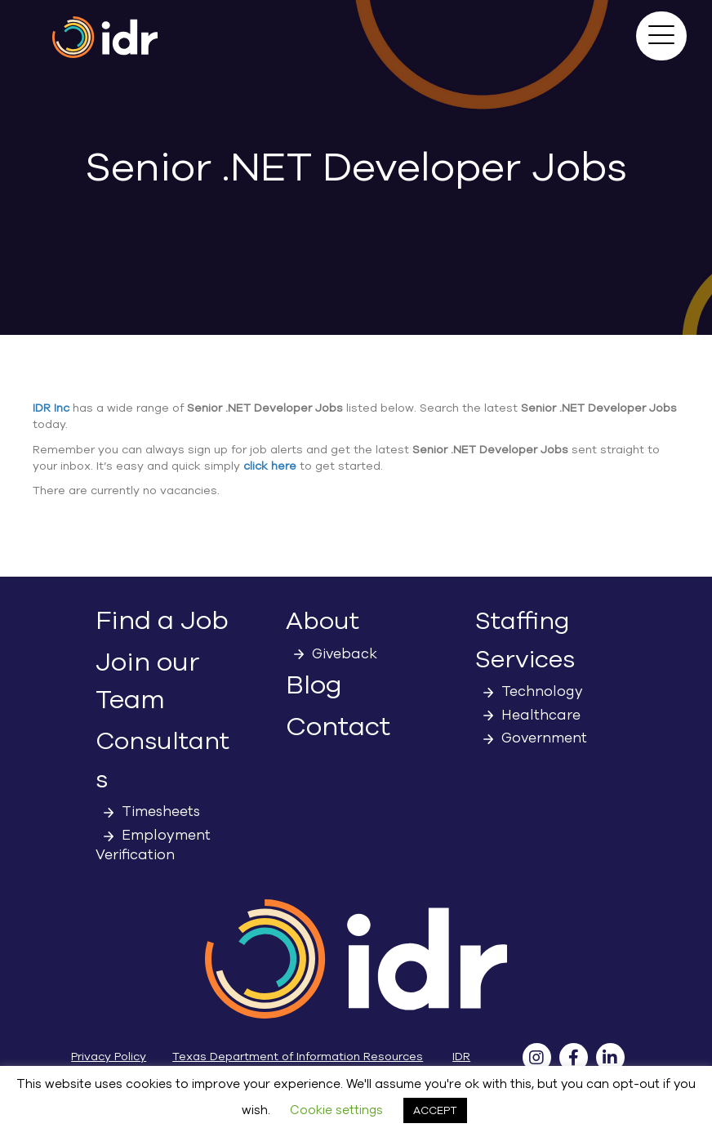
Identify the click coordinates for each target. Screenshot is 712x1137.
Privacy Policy (108, 1056)
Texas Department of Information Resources (297, 1056)
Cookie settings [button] (336, 1110)
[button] (661, 35)
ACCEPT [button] (435, 1110)
